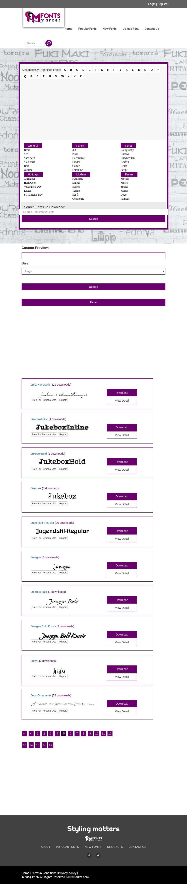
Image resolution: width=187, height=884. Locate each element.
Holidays (33, 174)
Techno (76, 190)
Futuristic (77, 178)
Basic (27, 149)
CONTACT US (137, 846)
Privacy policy (67, 873)
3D (74, 149)
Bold (26, 165)
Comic (76, 165)
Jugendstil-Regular (42, 522)
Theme (129, 174)
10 (96, 733)
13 (24, 745)
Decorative (78, 157)
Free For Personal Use (44, 400)
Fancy (80, 145)
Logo (124, 194)
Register (163, 4)
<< (24, 733)
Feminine (77, 169)
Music (124, 182)
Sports (124, 186)
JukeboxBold (39, 453)
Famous (125, 198)
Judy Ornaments (41, 695)
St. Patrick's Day (33, 194)
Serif (26, 153)
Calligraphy (127, 149)
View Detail (122, 400)
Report (63, 400)
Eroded (76, 161)
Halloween (30, 182)
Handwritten (128, 157)
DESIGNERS (115, 846)
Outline (28, 169)
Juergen (36, 557)
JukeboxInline (39, 419)
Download (122, 392)
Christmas (29, 178)
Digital (76, 182)
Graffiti (125, 161)
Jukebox (36, 488)
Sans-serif (29, 157)
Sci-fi (75, 194)
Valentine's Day (33, 186)
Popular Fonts (87, 28)
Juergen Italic (39, 591)
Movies (125, 178)
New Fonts (109, 28)
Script (128, 145)
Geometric (78, 198)
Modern (81, 174)
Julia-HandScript (41, 384)
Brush (124, 165)
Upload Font (130, 28)
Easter (27, 190)
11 (103, 733)
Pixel (75, 153)
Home (68, 28)
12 (109, 733)
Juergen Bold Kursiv (43, 626)
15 (37, 745)
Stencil (76, 186)
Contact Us (152, 28)
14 (31, 745)
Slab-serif (29, 161)
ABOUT (45, 846)
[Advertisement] (93, 109)
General (33, 145)
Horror (124, 190)
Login (151, 4)
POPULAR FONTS (67, 846)
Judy (34, 660)
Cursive (125, 153)
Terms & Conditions (43, 873)
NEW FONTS (93, 846)
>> (50, 745)
